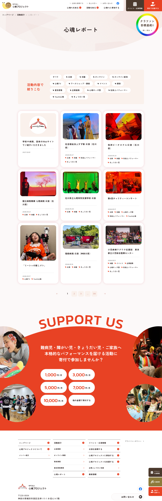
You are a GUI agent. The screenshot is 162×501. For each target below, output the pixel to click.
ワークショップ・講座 (80, 83)
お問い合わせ (107, 3)
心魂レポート (59, 462)
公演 (70, 77)
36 (94, 294)
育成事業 (57, 450)
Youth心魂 (59, 97)
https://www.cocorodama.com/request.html (155, 481)
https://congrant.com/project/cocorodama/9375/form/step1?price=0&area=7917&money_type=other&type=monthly (108, 388)
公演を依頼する (77, 3)
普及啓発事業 (59, 456)
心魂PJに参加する (111, 7)
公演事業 (57, 437)
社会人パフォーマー (119, 90)
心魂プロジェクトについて (30, 437)
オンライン (100, 77)
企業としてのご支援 (96, 456)
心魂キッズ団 (95, 90)
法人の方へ (93, 3)
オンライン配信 (121, 77)
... (88, 294)
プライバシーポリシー (133, 429)
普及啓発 (58, 90)
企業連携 (76, 90)
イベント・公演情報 (97, 430)
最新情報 (93, 462)
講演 (119, 83)
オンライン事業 (60, 443)
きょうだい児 (79, 97)
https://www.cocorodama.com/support (155, 491)
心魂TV (58, 83)
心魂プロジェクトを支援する (101, 449)
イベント (103, 83)
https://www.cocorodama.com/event (155, 472)
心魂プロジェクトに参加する (101, 443)
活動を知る (91, 7)
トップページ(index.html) (15, 5)
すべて (56, 77)
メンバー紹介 (24, 443)
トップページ (8, 14)
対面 (84, 77)
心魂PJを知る (73, 7)
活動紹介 (21, 14)
